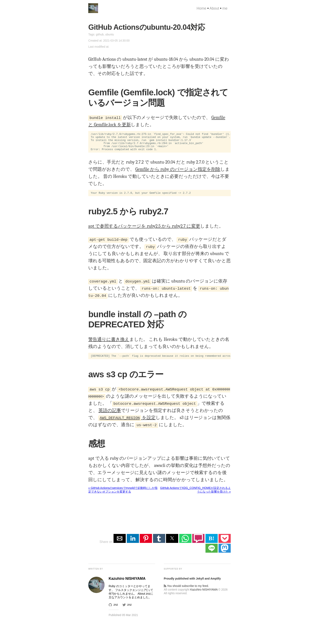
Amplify (215, 583)
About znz (144, 598)
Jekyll (200, 583)
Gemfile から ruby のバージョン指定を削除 (177, 173)
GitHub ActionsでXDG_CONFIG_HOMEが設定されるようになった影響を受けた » (195, 494)
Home (201, 8)
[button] (120, 543)
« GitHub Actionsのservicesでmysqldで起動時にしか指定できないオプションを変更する (122, 494)
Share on (106, 546)
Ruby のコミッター (121, 591)
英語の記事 (109, 415)
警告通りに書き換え (108, 343)
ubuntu (109, 34)
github (100, 34)
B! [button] (211, 543)
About (214, 8)
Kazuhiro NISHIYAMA (203, 594)
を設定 (127, 422)
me (224, 8)
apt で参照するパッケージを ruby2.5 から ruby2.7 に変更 (144, 230)
